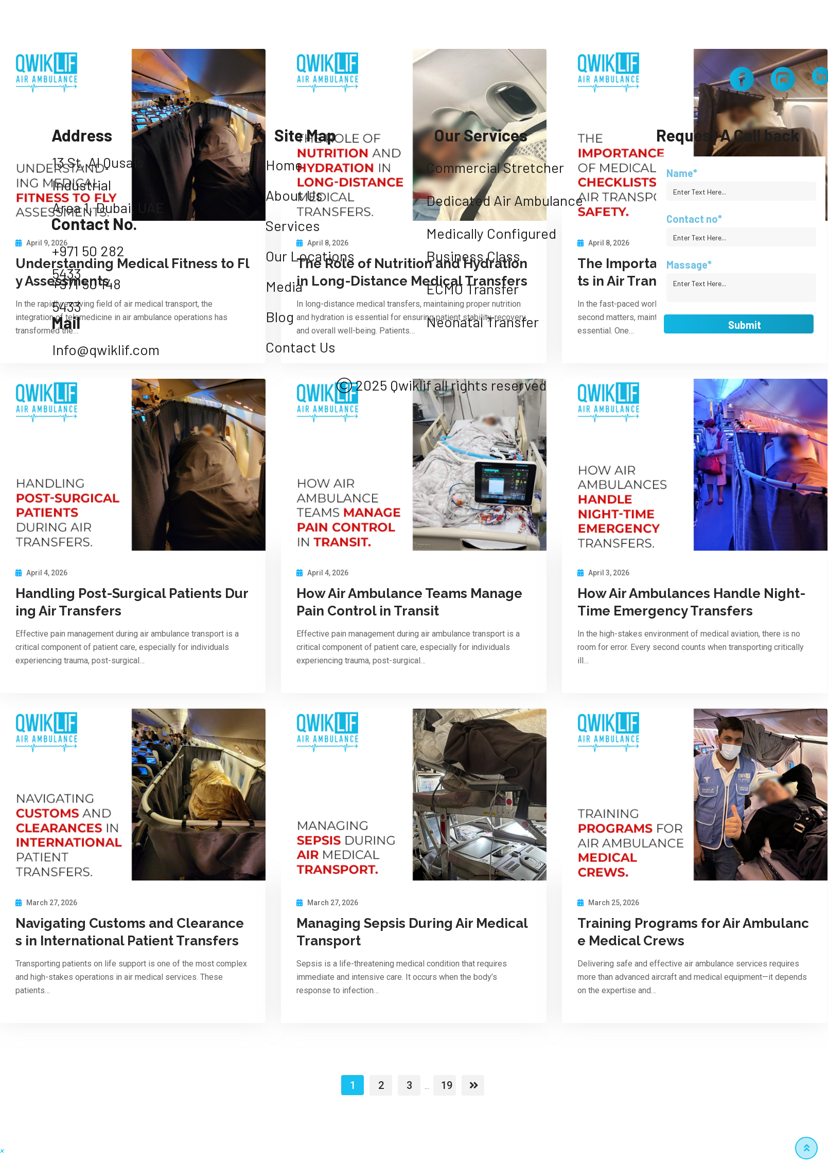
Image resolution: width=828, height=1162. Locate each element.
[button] (2, 1151)
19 (446, 1085)
